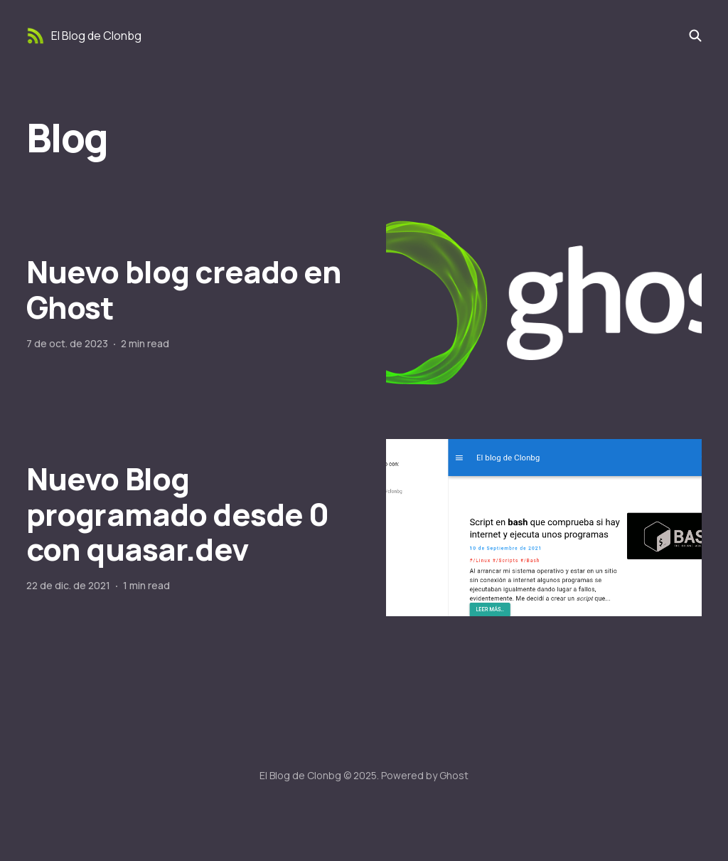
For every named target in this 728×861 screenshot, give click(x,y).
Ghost (454, 775)
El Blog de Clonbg (96, 35)
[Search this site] (695, 35)
